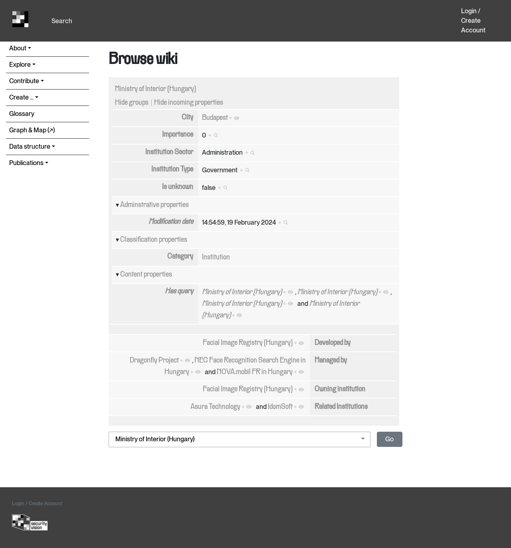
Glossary (21, 114)
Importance (177, 134)
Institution (216, 257)
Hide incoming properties (188, 102)
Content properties (146, 274)
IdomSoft (280, 407)
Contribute (24, 81)
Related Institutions (341, 407)
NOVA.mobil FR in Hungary (255, 372)
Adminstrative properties (154, 205)
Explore (20, 64)
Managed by (331, 360)
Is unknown (177, 187)
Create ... (21, 97)
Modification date (171, 221)
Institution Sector (169, 152)
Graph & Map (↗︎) (32, 130)
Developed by (333, 343)
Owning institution (340, 389)
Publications (26, 163)
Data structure (29, 146)
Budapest (215, 118)
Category (180, 256)
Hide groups (132, 102)
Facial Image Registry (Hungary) (248, 343)
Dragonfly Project (154, 360)
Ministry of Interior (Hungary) (155, 89)
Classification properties (153, 239)
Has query (179, 291)
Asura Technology (215, 407)
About (17, 48)
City (187, 117)
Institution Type (172, 169)
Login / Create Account (473, 20)
